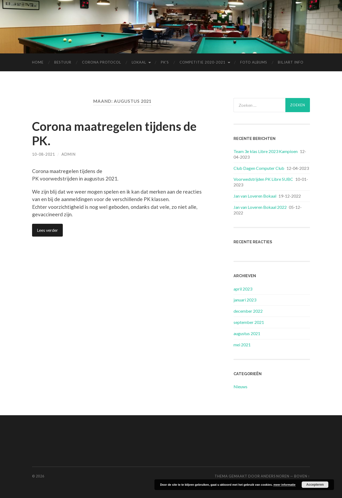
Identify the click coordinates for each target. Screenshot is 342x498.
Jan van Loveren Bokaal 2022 (260, 207)
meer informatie (284, 484)
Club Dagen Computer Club (259, 168)
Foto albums (253, 62)
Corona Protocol (101, 62)
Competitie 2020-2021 (203, 62)
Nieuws (240, 386)
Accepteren (315, 485)
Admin (68, 154)
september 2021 (249, 322)
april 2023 (243, 288)
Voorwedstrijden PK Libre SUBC (263, 179)
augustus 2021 (247, 333)
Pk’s (165, 62)
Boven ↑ (302, 476)
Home (38, 62)
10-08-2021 (43, 154)
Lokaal (139, 62)
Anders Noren (275, 476)
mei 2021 (242, 344)
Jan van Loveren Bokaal (255, 195)
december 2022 (248, 310)
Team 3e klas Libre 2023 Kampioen (266, 151)
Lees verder (47, 230)
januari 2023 (245, 299)
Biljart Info (291, 62)
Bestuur (62, 62)
